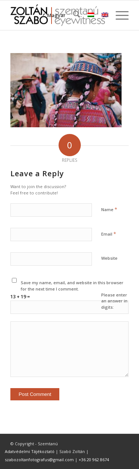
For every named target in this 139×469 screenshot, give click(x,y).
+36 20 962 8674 (94, 459)
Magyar (56, 15)
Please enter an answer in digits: (114, 301)
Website (109, 258)
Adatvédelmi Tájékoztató (29, 451)
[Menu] (118, 15)
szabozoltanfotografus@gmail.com (39, 459)
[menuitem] (73, 15)
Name (109, 209)
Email (108, 233)
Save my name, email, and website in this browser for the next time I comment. (72, 286)
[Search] (73, 15)
